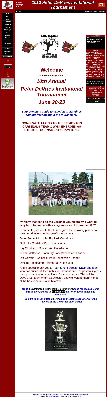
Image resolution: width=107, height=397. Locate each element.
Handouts (7, 51)
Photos (7, 35)
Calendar (8, 27)
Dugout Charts (47, 394)
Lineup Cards (38, 394)
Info (7, 16)
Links (7, 40)
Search (7, 54)
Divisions (8, 22)
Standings (7, 30)
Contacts (8, 43)
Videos (7, 38)
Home (8, 13)
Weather (7, 48)
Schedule (8, 24)
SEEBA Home (7, 56)
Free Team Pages (69, 394)
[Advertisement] (7, 126)
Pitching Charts (58, 394)
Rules (7, 19)
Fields (8, 46)
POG (7, 32)
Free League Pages (81, 394)
